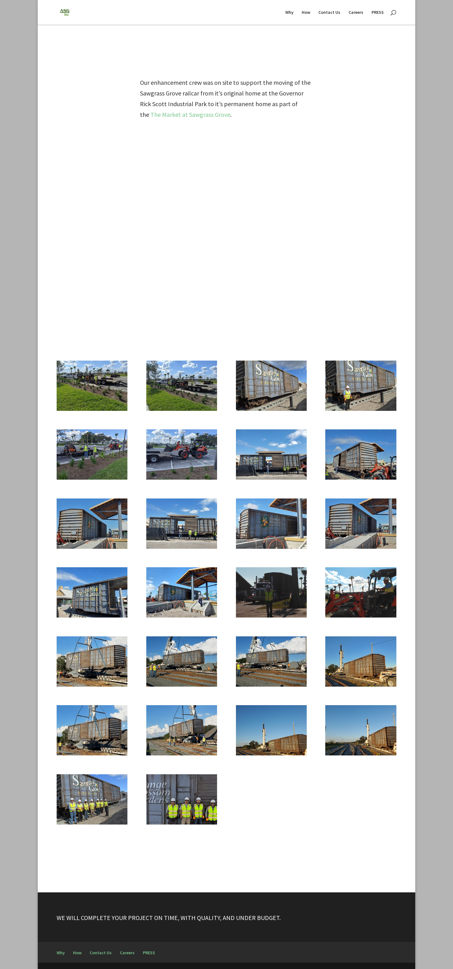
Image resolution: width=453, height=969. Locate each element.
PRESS (378, 12)
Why (289, 12)
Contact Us (329, 12)
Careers (356, 12)
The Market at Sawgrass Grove (190, 114)
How (306, 12)
